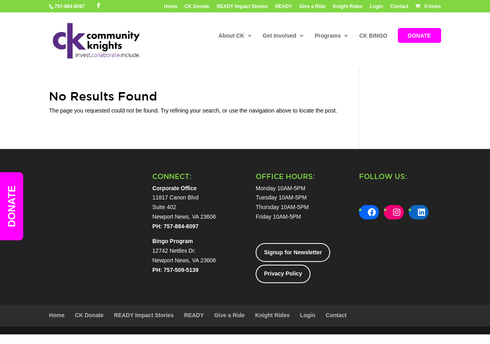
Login (376, 6)
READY (283, 6)
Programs (328, 36)
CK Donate (197, 6)
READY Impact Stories (242, 6)
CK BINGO (373, 36)
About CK (231, 36)
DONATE (419, 36)
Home (170, 6)
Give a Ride (312, 6)
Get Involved (279, 36)
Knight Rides (348, 6)
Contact (399, 6)
